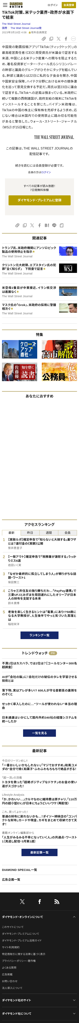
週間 (49, 532)
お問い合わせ (10, 981)
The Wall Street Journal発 (26, 28)
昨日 (30, 532)
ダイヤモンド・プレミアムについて (20, 933)
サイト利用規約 (11, 947)
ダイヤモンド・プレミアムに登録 (39, 200)
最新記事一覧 (39, 852)
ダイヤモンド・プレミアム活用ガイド (22, 940)
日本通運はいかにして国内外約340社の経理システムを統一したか (39, 719)
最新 (11, 532)
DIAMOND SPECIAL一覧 (19, 870)
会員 (67, 532)
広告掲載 (7, 974)
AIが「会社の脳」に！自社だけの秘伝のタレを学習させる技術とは (39, 679)
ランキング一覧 (39, 635)
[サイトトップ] (14, 5)
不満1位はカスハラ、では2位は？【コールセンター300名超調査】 (39, 665)
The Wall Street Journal (16, 23)
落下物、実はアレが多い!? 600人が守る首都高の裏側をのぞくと (39, 692)
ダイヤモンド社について (16, 1013)
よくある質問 (9, 967)
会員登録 (68, 5)
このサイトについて (13, 927)
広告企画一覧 (11, 879)
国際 (4, 28)
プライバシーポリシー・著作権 (19, 960)
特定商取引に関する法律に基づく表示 (23, 954)
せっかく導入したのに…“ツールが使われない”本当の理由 (39, 706)
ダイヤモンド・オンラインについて (22, 917)
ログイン (53, 5)
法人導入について (12, 988)
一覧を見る (39, 733)
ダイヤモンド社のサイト (16, 1000)
